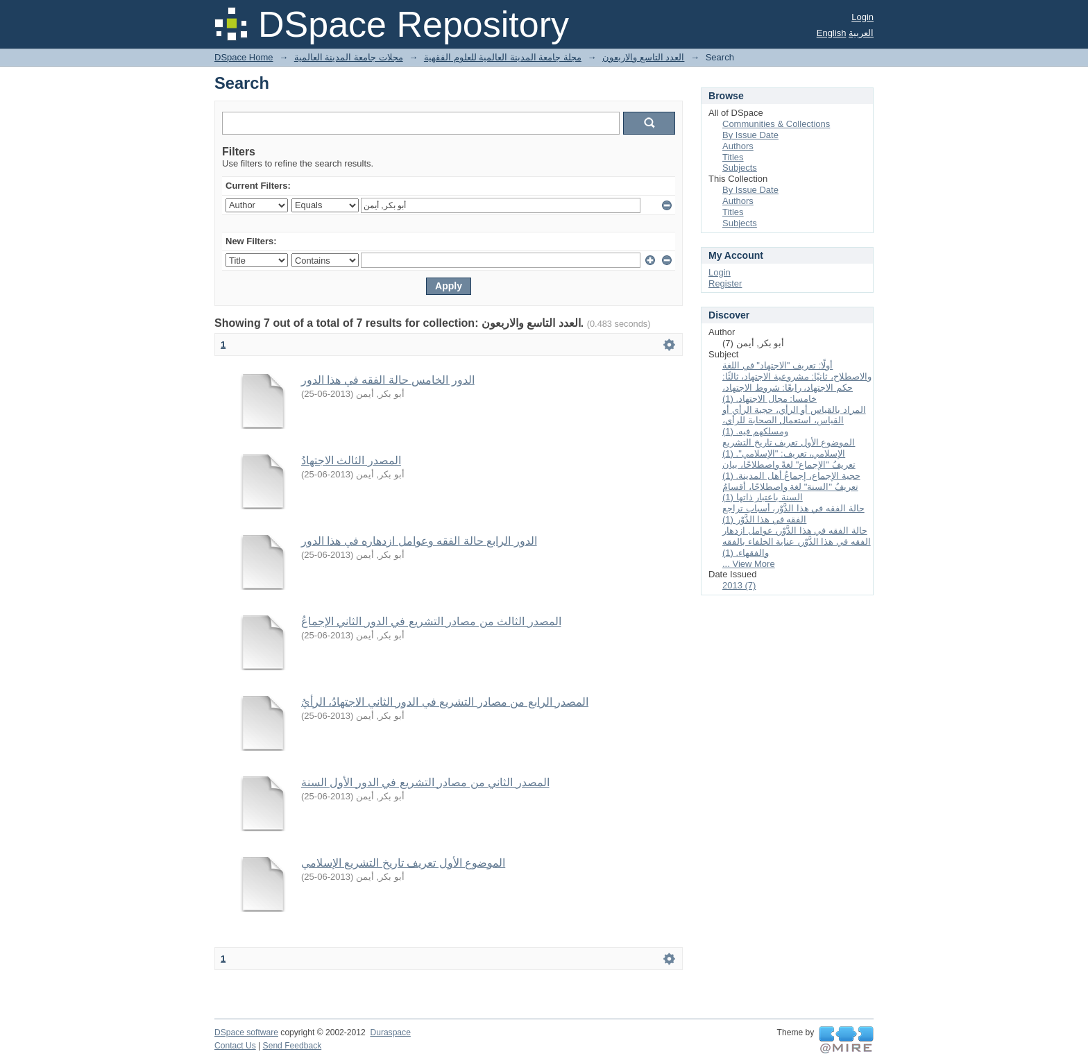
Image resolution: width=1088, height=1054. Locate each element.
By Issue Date (750, 135)
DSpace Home (243, 57)
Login (862, 17)
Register (725, 283)
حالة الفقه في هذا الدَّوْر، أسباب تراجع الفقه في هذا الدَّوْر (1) (793, 514)
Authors (738, 146)
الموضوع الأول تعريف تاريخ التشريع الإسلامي (403, 863)
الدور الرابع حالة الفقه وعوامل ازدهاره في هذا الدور (419, 541)
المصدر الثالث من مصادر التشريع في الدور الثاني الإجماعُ (431, 621)
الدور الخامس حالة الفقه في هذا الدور (388, 380)
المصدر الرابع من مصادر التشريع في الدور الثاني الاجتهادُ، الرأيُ (444, 702)
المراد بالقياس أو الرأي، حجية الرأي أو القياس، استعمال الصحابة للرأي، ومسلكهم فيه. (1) (794, 421)
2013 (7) (739, 585)
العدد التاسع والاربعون (643, 57)
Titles (733, 157)
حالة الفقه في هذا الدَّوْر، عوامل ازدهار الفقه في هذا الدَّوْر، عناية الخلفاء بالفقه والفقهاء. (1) (796, 541)
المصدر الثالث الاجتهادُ (351, 460)
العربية (861, 33)
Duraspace (390, 1032)
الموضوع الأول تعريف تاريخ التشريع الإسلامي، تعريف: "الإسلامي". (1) (788, 448)
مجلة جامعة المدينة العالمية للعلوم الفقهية (502, 57)
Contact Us (235, 1046)
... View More (748, 564)
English (832, 33)
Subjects (739, 167)
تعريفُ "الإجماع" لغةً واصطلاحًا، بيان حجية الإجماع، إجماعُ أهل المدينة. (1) (791, 470)
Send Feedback (292, 1046)
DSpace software (246, 1032)
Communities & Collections (776, 124)
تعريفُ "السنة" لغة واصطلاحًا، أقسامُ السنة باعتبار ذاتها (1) (790, 492)
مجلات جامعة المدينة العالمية (348, 57)
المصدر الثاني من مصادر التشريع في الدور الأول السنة (425, 782)
